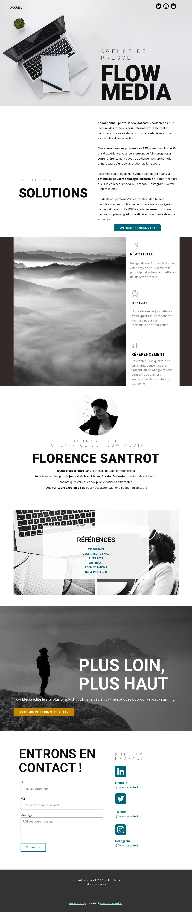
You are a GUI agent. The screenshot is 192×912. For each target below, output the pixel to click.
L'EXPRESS (96, 558)
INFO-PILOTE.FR (96, 572)
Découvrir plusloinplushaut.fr (43, 712)
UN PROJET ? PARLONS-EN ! (137, 228)
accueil (16, 7)
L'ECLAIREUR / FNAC (96, 554)
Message (26, 815)
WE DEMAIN (96, 549)
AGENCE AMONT (96, 567)
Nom (24, 782)
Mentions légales (96, 884)
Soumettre (33, 847)
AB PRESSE (96, 563)
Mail (23, 798)
